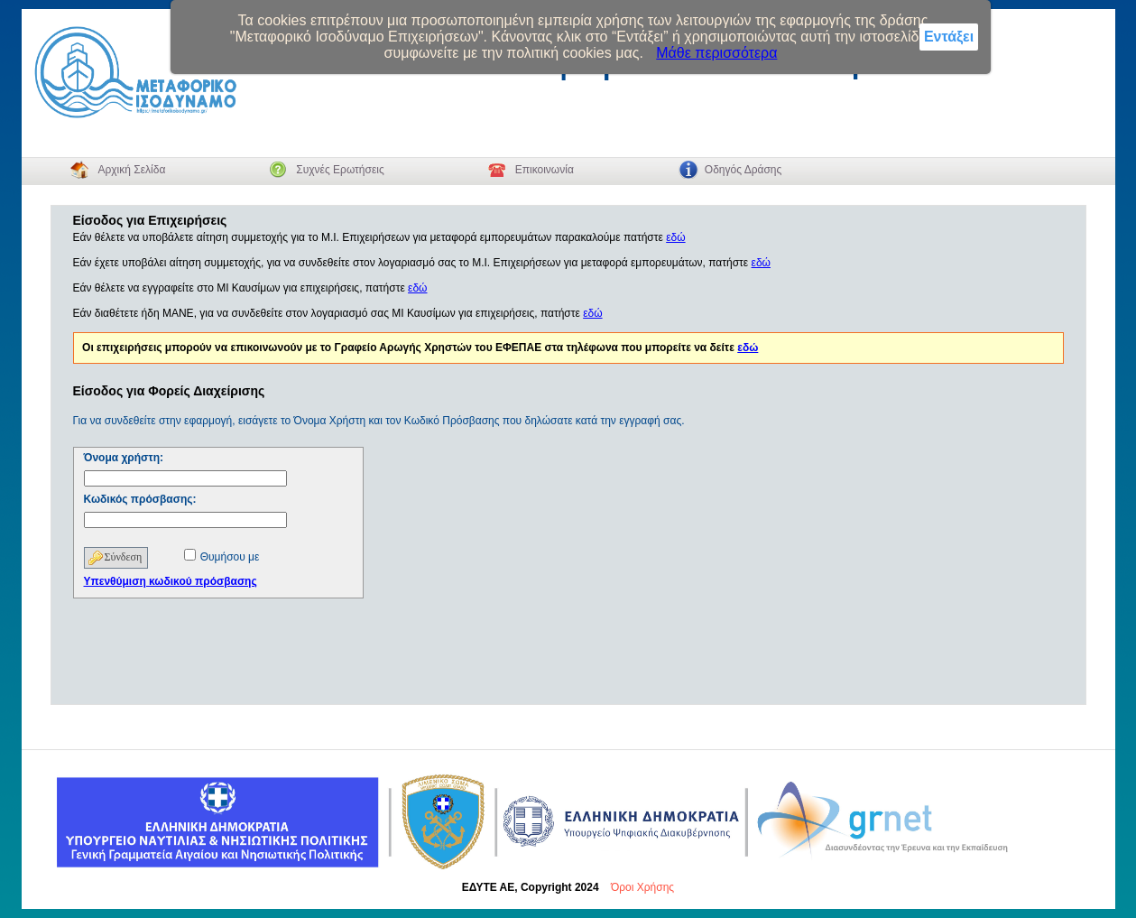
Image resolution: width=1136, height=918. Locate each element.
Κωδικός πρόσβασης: (140, 499)
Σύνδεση (124, 557)
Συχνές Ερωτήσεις (339, 169)
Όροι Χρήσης (642, 887)
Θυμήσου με (230, 557)
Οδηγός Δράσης (743, 169)
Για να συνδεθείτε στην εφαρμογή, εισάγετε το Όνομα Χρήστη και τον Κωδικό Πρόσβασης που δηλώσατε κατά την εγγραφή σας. (379, 420)
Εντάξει (949, 36)
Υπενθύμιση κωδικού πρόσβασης (170, 581)
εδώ (675, 237)
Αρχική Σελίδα (131, 169)
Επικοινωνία (544, 169)
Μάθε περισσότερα (716, 52)
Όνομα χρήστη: (124, 457)
